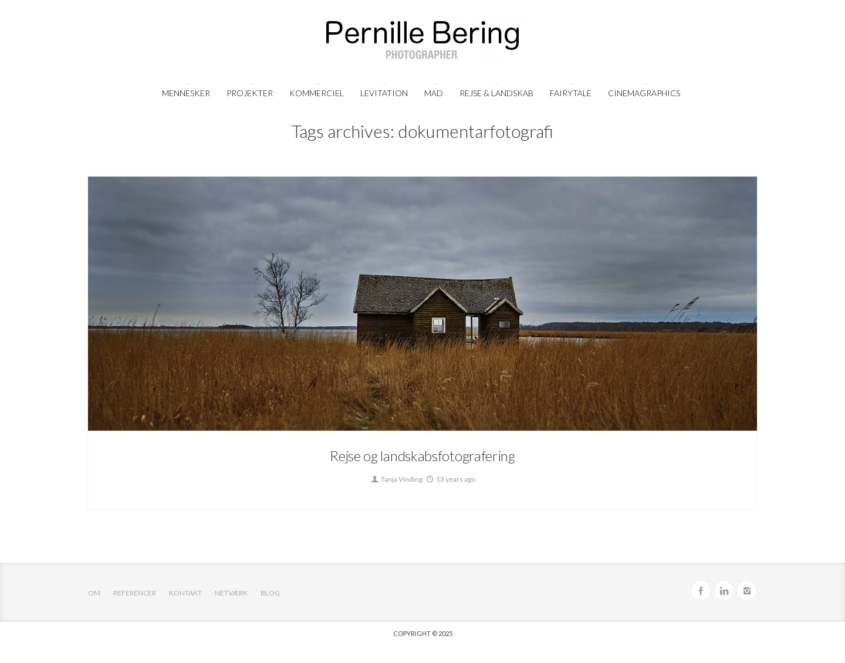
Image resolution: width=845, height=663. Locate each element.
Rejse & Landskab (496, 93)
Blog (270, 592)
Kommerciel (316, 93)
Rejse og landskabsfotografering (422, 455)
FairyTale (571, 93)
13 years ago (450, 479)
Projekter (250, 93)
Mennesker (186, 93)
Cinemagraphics (644, 93)
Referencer (134, 592)
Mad (433, 93)
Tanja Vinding (396, 479)
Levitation (384, 93)
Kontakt (185, 592)
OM (94, 592)
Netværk (231, 592)
